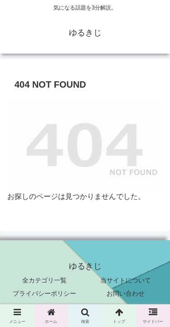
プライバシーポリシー (44, 293)
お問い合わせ (126, 293)
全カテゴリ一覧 (44, 280)
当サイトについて (125, 280)
